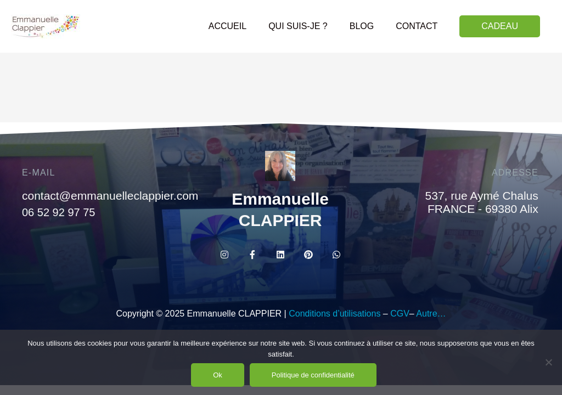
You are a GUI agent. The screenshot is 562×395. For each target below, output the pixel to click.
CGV (399, 313)
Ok (217, 375)
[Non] (548, 362)
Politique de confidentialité (313, 375)
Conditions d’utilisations (334, 313)
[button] (499, 26)
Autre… (431, 313)
